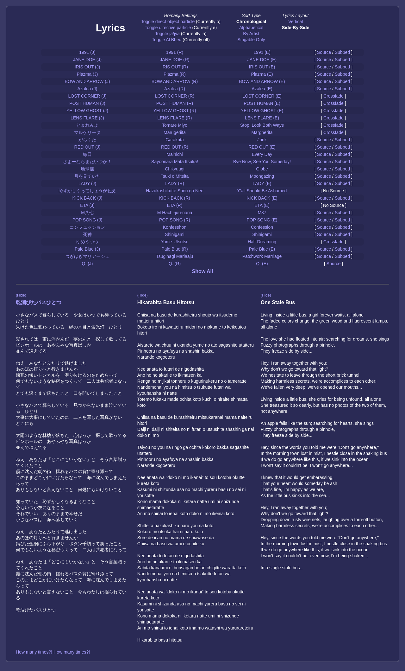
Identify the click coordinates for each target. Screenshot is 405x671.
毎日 (87, 154)
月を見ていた (87, 176)
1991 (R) (174, 52)
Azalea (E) (262, 88)
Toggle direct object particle (168, 21)
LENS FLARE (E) (262, 117)
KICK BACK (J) (87, 198)
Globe (262, 168)
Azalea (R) (174, 88)
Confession (262, 227)
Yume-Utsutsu (175, 241)
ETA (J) (87, 205)
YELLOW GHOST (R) (174, 110)
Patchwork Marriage (262, 256)
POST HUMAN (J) (87, 103)
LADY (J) (87, 183)
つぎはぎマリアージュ (87, 256)
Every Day (262, 154)
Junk (262, 139)
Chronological (251, 21)
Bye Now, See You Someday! (262, 161)
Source (324, 52)
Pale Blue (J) (87, 249)
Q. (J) (87, 263)
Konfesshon (174, 227)
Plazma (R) (175, 74)
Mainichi (174, 154)
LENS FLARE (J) (87, 117)
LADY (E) (262, 183)
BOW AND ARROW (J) (87, 81)
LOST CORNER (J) (87, 96)
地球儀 (87, 168)
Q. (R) (175, 263)
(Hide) (21, 295)
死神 (87, 234)
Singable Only (251, 39)
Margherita (262, 132)
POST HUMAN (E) (262, 103)
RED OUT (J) (87, 147)
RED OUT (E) (261, 147)
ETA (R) (175, 205)
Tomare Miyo (174, 125)
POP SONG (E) (262, 219)
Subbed (342, 52)
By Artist (251, 33)
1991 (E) (262, 52)
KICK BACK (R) (174, 198)
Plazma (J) (87, 74)
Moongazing (262, 176)
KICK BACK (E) (261, 198)
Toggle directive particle (168, 27)
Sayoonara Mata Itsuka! (174, 161)
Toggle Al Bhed (166, 39)
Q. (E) (262, 263)
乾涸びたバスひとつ (38, 302)
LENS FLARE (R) (175, 117)
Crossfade (333, 96)
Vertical (295, 21)
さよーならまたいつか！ (87, 161)
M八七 (87, 212)
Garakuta (174, 139)
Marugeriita (175, 132)
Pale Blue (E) (262, 249)
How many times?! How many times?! (53, 652)
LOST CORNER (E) (261, 96)
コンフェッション (87, 227)
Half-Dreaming (262, 241)
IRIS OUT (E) (262, 66)
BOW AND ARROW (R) (175, 81)
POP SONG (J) (87, 219)
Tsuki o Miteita (175, 176)
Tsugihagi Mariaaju (174, 256)
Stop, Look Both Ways (262, 125)
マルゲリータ (87, 132)
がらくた (87, 139)
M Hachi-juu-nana (174, 212)
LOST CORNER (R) (174, 96)
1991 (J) (87, 52)
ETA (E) (262, 205)
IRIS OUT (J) (87, 66)
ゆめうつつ (87, 241)
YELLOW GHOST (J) (87, 110)
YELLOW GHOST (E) (262, 110)
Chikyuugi (174, 168)
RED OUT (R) (174, 147)
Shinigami (174, 234)
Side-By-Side (295, 27)
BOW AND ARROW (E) (262, 81)
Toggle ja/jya (167, 33)
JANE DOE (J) (87, 59)
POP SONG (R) (174, 219)
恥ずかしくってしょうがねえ (87, 190)
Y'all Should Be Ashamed (262, 190)
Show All (202, 271)
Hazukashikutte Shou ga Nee (174, 190)
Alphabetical (251, 27)
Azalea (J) (87, 88)
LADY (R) (174, 183)
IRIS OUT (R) (174, 66)
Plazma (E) (262, 74)
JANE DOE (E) (262, 59)
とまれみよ (87, 125)
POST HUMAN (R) (174, 103)
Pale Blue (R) (174, 249)
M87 (262, 212)
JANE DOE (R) (174, 59)
